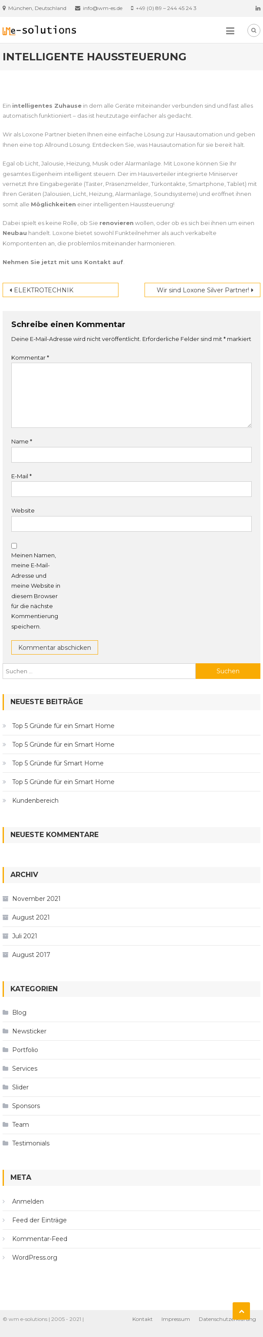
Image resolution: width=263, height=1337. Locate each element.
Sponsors (26, 1106)
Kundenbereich (35, 800)
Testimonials (30, 1143)
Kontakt (142, 1319)
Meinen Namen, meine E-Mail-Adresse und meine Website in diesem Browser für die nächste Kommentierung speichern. (35, 591)
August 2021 (31, 917)
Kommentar (30, 357)
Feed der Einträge (39, 1220)
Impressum (175, 1319)
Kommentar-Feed (39, 1239)
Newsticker (29, 1031)
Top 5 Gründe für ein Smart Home (63, 726)
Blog (19, 1012)
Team (20, 1125)
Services (24, 1068)
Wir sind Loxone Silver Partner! (203, 290)
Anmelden (28, 1201)
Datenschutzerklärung (227, 1319)
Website (23, 510)
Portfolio (25, 1050)
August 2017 (31, 955)
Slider (20, 1087)
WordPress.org (34, 1257)
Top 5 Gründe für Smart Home (58, 763)
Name (21, 441)
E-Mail (21, 476)
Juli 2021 (24, 936)
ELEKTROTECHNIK (43, 290)
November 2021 (36, 899)
